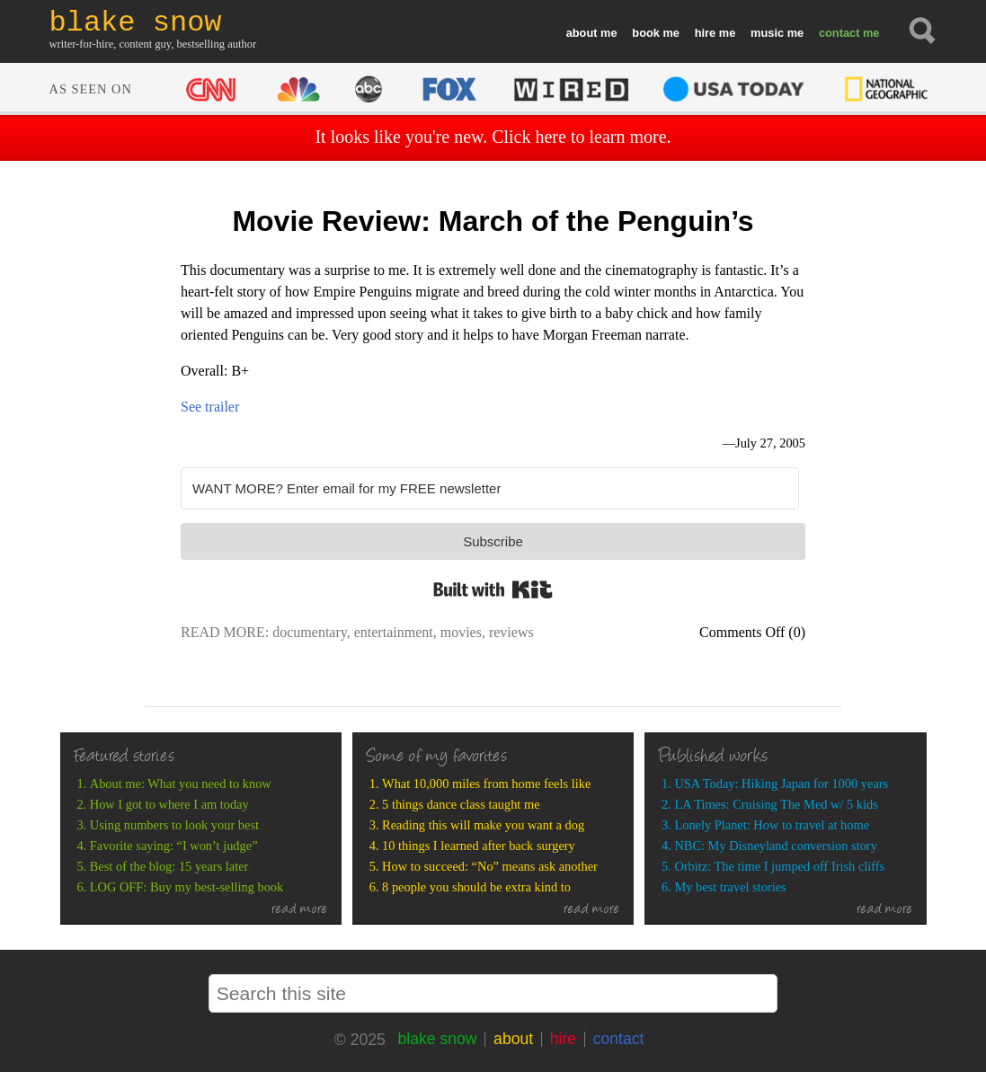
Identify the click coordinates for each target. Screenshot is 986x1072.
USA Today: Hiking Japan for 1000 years (781, 783)
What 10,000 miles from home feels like (486, 783)
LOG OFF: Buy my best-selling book (186, 887)
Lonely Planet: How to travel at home (771, 825)
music (767, 33)
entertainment (393, 632)
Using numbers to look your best (174, 825)
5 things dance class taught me (460, 804)
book (646, 33)
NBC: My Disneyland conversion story (775, 845)
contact (839, 33)
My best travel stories (730, 887)
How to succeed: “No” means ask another (490, 866)
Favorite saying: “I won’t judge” (174, 845)
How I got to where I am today (169, 804)
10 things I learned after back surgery (478, 845)
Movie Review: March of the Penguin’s (492, 221)
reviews (511, 632)
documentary (309, 632)
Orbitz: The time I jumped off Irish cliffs (779, 866)
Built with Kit (493, 589)
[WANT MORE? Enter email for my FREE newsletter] (490, 488)
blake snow (436, 1039)
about (582, 33)
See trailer (210, 406)
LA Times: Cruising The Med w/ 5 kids (775, 804)
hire (705, 33)
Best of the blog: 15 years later (169, 866)
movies (461, 632)
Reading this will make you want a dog (483, 825)
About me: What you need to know (180, 783)
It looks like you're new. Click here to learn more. (493, 136)
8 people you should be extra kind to (476, 887)
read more (299, 910)
